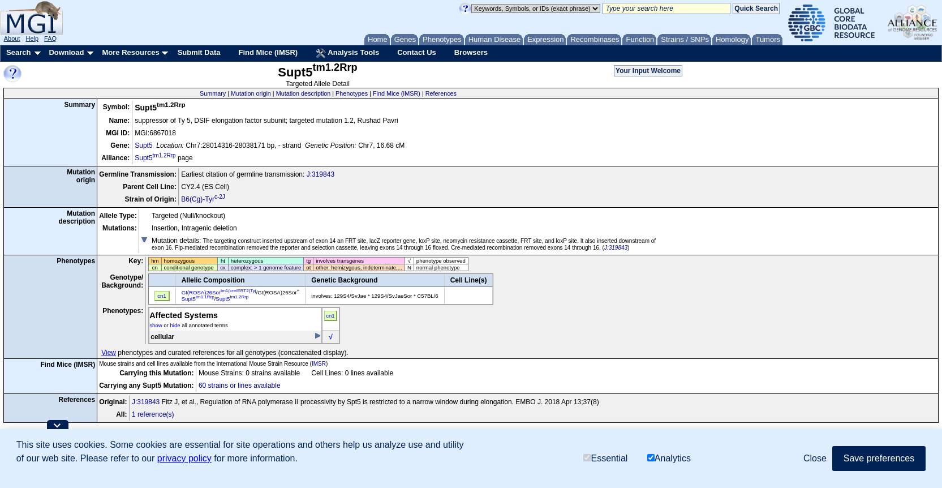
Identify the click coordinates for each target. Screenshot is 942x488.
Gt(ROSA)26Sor (219, 292)
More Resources (130, 52)
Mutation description (303, 93)
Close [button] (815, 458)
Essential (605, 458)
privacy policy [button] (184, 458)
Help (31, 38)
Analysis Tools (347, 53)
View (108, 353)
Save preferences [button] (879, 458)
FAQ (50, 38)
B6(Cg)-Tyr (203, 199)
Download (66, 52)
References (441, 93)
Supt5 (143, 145)
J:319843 (320, 174)
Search (18, 52)
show (155, 325)
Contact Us (416, 52)
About (12, 38)
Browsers (471, 52)
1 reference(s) (153, 414)
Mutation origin (251, 93)
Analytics (669, 458)
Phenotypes (351, 93)
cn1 (330, 316)
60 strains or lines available (240, 385)
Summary (213, 93)
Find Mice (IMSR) (268, 52)
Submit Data (199, 52)
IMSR (319, 364)
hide (175, 325)
